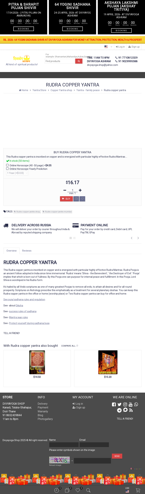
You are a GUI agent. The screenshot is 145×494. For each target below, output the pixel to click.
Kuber (80, 56)
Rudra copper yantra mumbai (58, 212)
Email (82, 440)
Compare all (69, 346)
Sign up (134, 46)
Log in (120, 46)
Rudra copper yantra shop (28, 212)
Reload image (55, 465)
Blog (40, 415)
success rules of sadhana (22, 311)
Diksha (19, 305)
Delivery (43, 403)
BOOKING (23, 29)
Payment (43, 407)
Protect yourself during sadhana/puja (29, 323)
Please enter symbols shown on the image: (72, 450)
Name (52, 440)
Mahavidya (72, 56)
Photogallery (45, 419)
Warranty (43, 411)
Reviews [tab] (26, 250)
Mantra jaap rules (18, 317)
